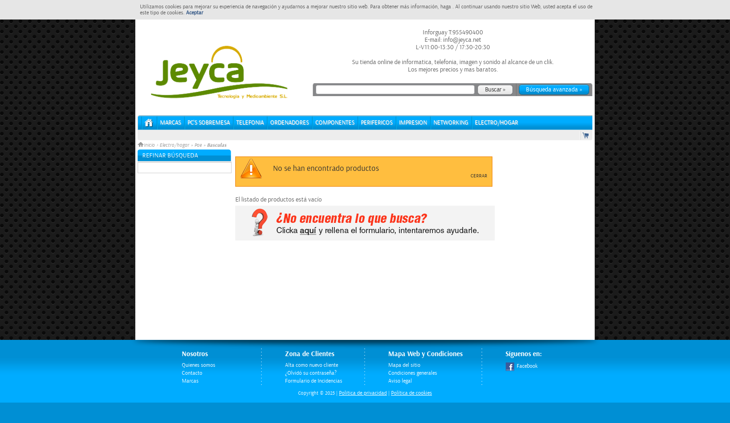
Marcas (170, 122)
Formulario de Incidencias (313, 381)
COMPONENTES (334, 122)
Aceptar (194, 13)
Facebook (521, 366)
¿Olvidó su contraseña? (311, 373)
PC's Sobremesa (208, 122)
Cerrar (479, 176)
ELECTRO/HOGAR (496, 122)
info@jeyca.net (461, 40)
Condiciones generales (412, 373)
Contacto (192, 373)
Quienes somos (198, 365)
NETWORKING (450, 122)
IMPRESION (413, 122)
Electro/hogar (174, 145)
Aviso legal (400, 381)
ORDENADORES (289, 122)
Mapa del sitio (404, 365)
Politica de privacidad (363, 393)
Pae (198, 145)
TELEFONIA (250, 122)
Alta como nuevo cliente (311, 365)
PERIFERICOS (376, 122)
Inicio (147, 145)
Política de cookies (411, 393)
